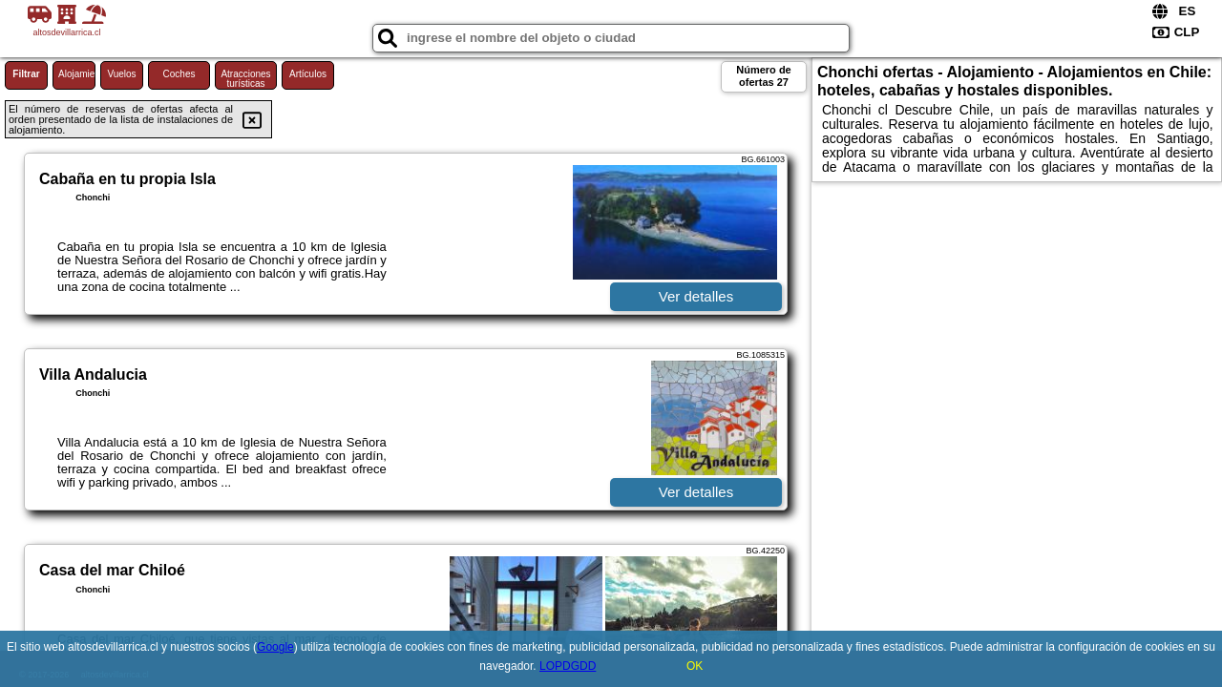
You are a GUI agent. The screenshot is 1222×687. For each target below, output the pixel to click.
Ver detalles (696, 296)
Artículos (308, 74)
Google (275, 647)
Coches (179, 74)
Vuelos (121, 74)
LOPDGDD (567, 666)
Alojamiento (76, 74)
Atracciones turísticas (245, 79)
